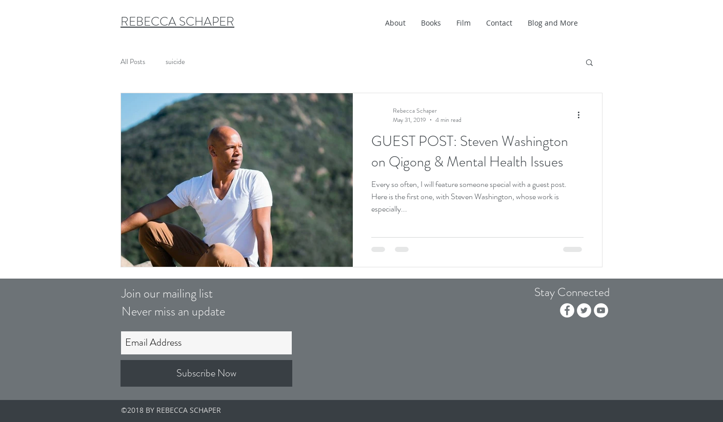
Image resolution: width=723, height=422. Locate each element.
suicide (175, 62)
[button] (431, 23)
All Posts (132, 62)
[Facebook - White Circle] (567, 310)
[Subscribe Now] (206, 373)
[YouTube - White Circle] (601, 310)
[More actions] (582, 115)
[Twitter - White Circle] (584, 310)
